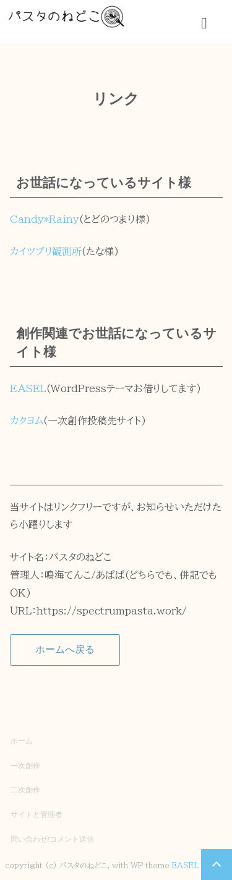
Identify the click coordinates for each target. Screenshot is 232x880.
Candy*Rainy (44, 219)
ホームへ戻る (65, 649)
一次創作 (25, 765)
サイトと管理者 (36, 814)
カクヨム (26, 420)
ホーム (22, 741)
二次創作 (25, 790)
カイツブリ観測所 (46, 251)
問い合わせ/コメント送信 (52, 839)
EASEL (28, 388)
